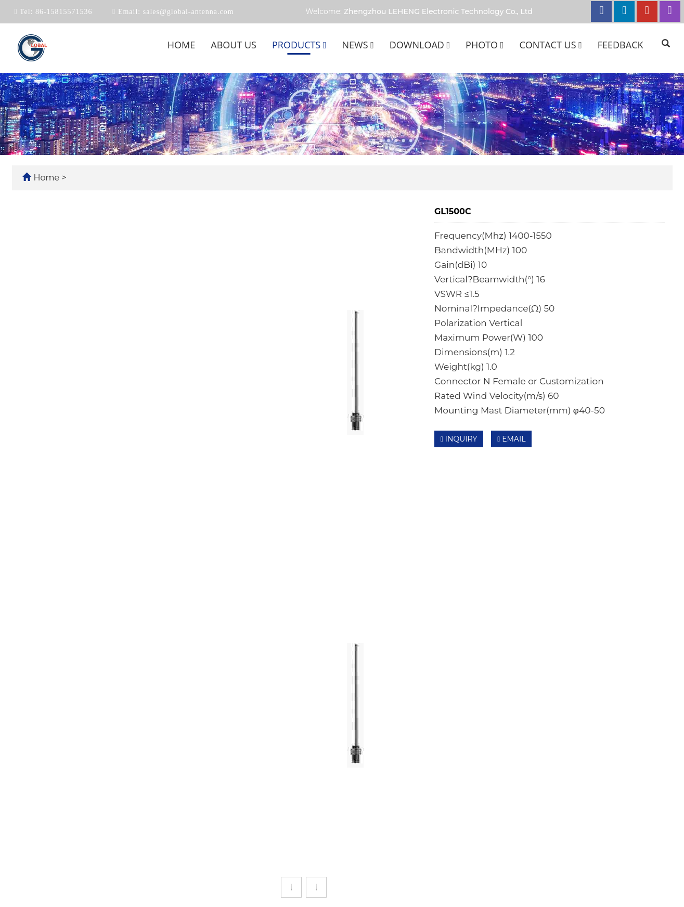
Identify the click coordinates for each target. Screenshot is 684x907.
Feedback (620, 44)
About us (233, 44)
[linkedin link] (624, 11)
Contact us (550, 44)
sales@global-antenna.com (187, 12)
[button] (325, 44)
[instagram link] (670, 11)
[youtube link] (647, 11)
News (357, 44)
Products (299, 44)
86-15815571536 (62, 12)
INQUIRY (459, 439)
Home (181, 44)
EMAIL (511, 439)
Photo (485, 44)
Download (420, 44)
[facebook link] (601, 11)
